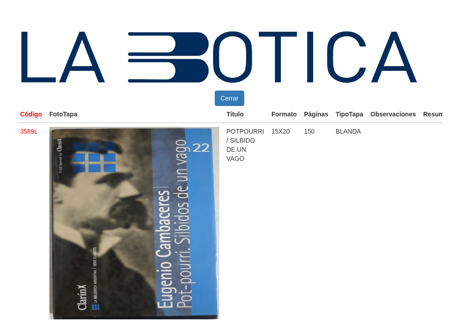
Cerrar (230, 98)
